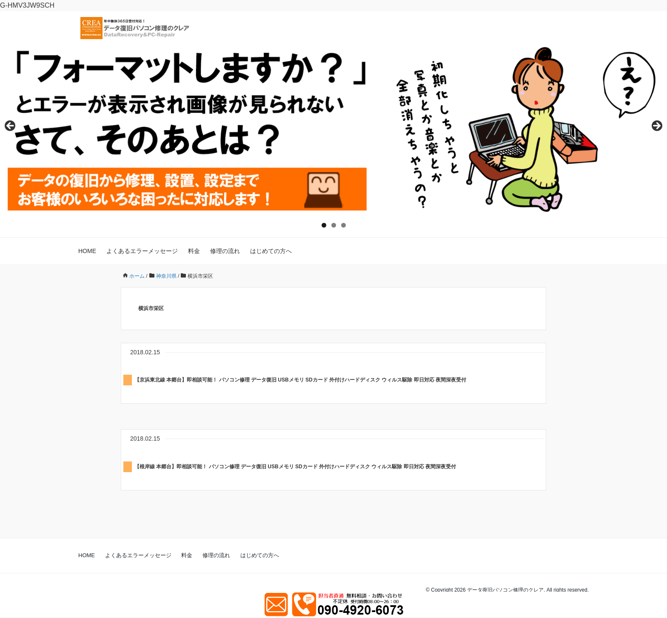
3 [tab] (343, 225)
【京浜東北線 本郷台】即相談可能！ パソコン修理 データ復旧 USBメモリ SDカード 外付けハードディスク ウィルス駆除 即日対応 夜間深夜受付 (300, 380)
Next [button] (656, 126)
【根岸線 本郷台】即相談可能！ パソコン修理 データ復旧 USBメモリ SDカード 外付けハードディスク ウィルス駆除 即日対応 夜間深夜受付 (295, 467)
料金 (194, 251)
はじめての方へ (271, 251)
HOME (87, 251)
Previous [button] (10, 126)
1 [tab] (324, 225)
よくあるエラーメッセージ (142, 251)
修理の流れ (225, 251)
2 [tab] (333, 225)
